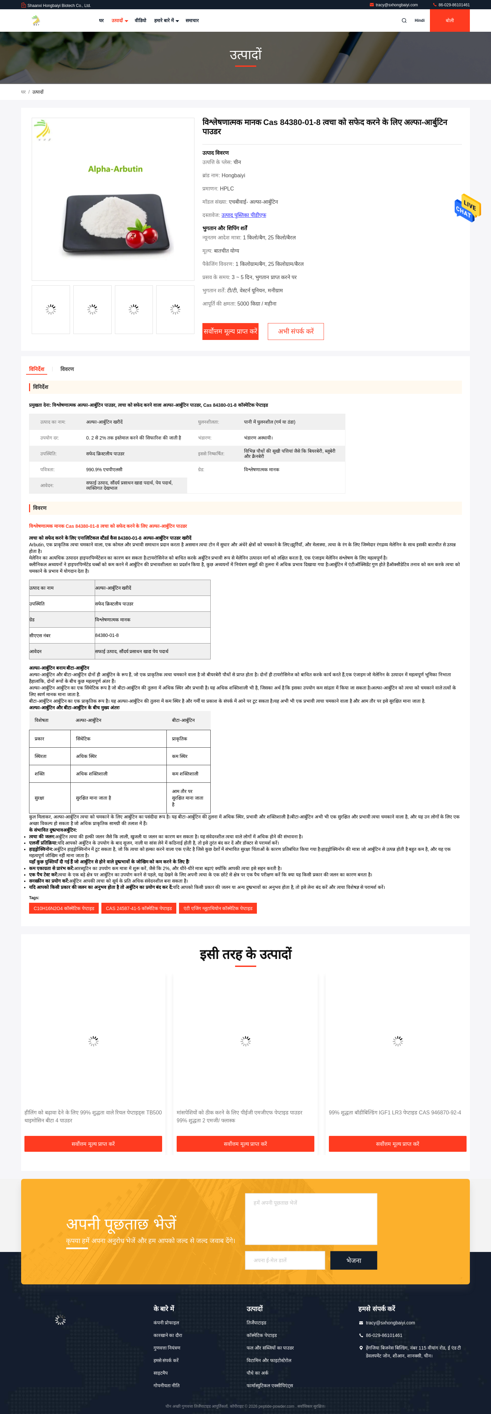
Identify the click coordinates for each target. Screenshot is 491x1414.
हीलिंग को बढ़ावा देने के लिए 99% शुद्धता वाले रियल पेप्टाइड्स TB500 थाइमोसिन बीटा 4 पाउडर (93, 1116)
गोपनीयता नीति (167, 1385)
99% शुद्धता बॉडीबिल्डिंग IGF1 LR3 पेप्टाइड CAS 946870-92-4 (395, 1112)
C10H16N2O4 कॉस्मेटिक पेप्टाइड (64, 908)
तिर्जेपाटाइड (256, 1322)
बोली (450, 20)
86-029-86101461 (451, 5)
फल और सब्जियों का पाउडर (270, 1348)
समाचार (192, 20)
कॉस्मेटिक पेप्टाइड (262, 1335)
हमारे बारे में (166, 20)
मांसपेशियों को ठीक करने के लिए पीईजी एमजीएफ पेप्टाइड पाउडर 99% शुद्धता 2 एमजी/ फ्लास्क (239, 1116)
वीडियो (140, 20)
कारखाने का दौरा (168, 1335)
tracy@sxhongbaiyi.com (394, 5)
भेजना (353, 1260)
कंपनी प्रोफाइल (166, 1322)
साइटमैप (161, 1373)
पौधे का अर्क (257, 1373)
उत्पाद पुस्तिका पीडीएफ (244, 215)
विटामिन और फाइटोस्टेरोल (269, 1360)
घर (101, 20)
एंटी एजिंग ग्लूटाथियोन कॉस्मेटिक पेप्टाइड (218, 908)
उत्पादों (119, 20)
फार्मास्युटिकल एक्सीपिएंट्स (270, 1385)
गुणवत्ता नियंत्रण (167, 1348)
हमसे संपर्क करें (166, 1360)
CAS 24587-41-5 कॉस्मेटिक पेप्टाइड (139, 908)
